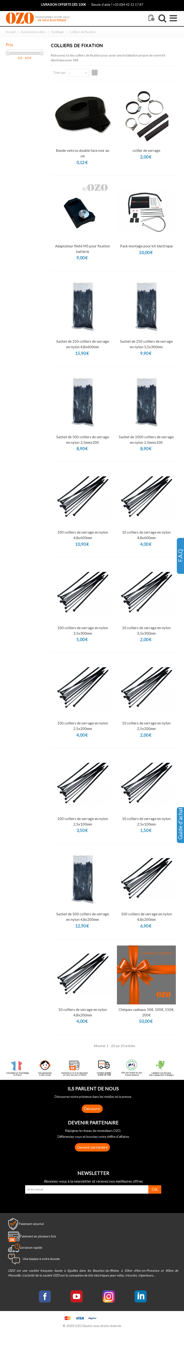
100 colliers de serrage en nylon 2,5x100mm (82, 821)
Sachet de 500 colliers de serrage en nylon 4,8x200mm (82, 917)
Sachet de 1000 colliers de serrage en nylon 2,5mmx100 (146, 440)
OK (155, 1189)
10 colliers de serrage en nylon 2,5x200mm (146, 726)
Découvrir (92, 1108)
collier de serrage (146, 150)
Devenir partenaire (92, 1147)
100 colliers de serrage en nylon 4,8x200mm (146, 917)
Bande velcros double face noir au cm (82, 153)
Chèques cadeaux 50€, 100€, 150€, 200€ (146, 1012)
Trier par (59, 72)
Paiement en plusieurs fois (38, 1236)
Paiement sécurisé (31, 1224)
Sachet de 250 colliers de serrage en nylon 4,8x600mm (82, 344)
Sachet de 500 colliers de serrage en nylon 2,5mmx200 (82, 440)
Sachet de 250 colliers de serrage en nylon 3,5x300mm (146, 344)
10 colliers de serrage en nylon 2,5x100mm (146, 821)
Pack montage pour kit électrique (146, 246)
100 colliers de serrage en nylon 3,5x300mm (82, 630)
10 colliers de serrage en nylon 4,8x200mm (82, 1012)
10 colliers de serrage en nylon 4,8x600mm (146, 535)
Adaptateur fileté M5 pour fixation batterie (82, 249)
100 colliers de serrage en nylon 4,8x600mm (82, 535)
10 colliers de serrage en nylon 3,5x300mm (146, 630)
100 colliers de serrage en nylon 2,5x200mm (82, 726)
